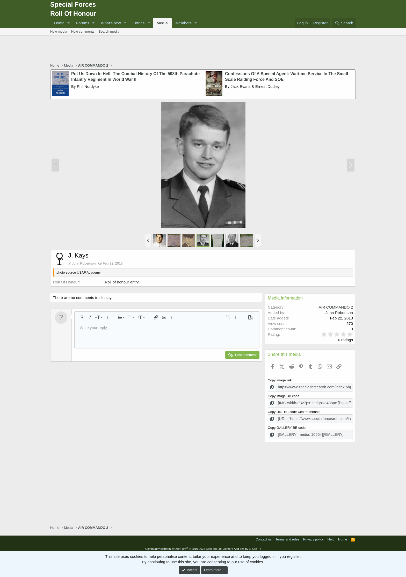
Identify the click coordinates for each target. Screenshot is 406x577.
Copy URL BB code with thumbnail (293, 410)
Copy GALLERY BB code (287, 426)
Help (331, 537)
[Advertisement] (203, 50)
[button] (68, 23)
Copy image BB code (283, 395)
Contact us (264, 537)
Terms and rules (287, 537)
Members (184, 23)
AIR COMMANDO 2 (335, 307)
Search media (109, 31)
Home (59, 23)
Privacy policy (313, 537)
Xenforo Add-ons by (242, 546)
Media (162, 23)
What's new (111, 23)
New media (58, 31)
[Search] (344, 23)
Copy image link (280, 380)
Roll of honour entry (122, 282)
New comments (83, 31)
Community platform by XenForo (183, 546)
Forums (82, 23)
